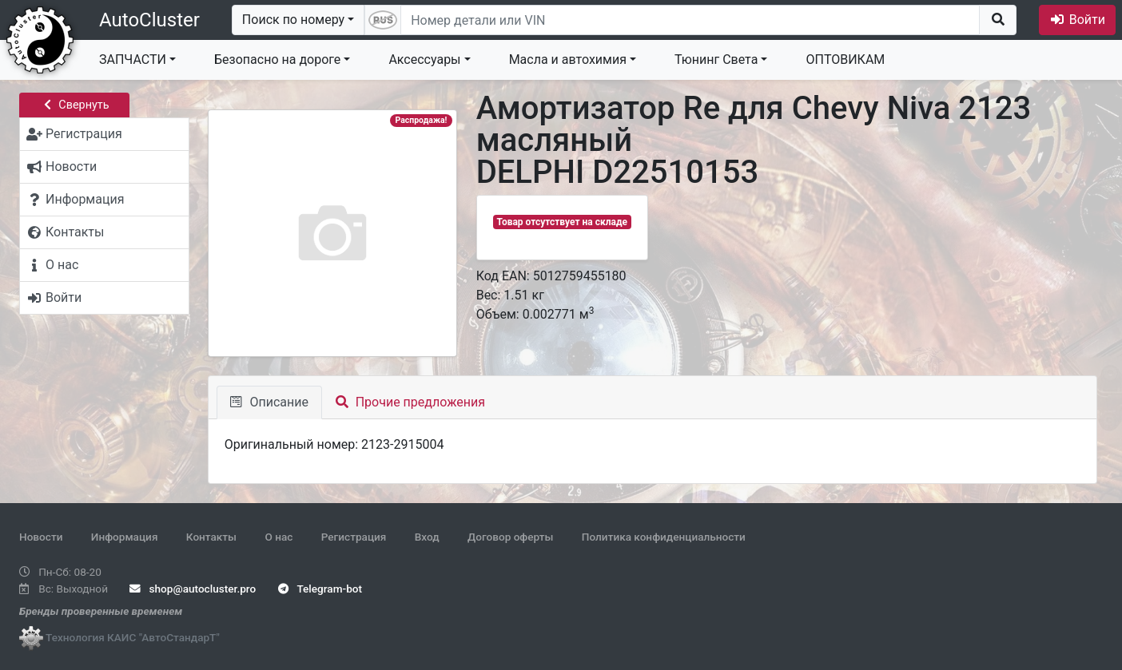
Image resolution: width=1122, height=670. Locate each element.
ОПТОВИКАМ (845, 59)
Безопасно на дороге (277, 59)
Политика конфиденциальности (664, 536)
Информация (124, 536)
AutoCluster (149, 20)
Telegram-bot (320, 588)
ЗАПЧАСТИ (132, 59)
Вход (427, 536)
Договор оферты (510, 536)
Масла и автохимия (568, 59)
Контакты (211, 536)
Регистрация (354, 536)
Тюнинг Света (716, 59)
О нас (278, 536)
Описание (269, 402)
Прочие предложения (410, 402)
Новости (40, 536)
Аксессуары (424, 59)
